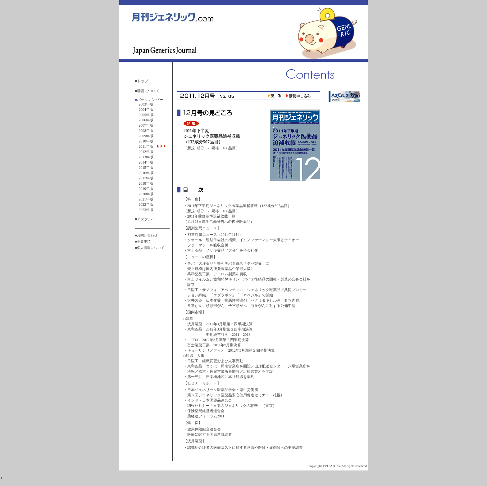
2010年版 (146, 141)
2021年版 (146, 199)
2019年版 (146, 189)
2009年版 (146, 136)
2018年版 (146, 183)
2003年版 (146, 104)
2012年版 (146, 152)
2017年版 (146, 178)
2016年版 (146, 173)
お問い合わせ (147, 235)
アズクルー (146, 219)
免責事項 (144, 241)
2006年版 (146, 120)
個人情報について (150, 248)
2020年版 (146, 194)
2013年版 (146, 157)
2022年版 (146, 204)
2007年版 (146, 125)
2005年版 (146, 115)
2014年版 (146, 162)
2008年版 (146, 130)
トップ (142, 81)
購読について (148, 91)
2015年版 (146, 167)
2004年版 (146, 109)
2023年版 (146, 210)
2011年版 (148, 146)
